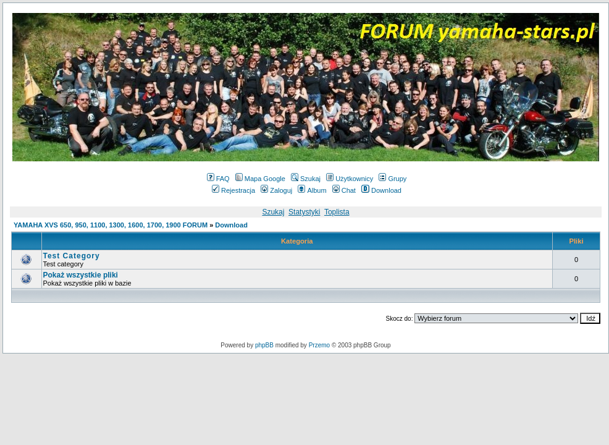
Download (381, 190)
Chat (344, 190)
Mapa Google (260, 178)
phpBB (264, 345)
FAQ (218, 178)
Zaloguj (276, 190)
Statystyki (304, 212)
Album (312, 190)
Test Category (71, 256)
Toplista (337, 212)
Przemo (319, 345)
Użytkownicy (349, 178)
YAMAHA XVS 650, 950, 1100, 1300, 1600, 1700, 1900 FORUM (111, 225)
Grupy (392, 178)
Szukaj (306, 178)
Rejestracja (233, 190)
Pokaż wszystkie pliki (80, 275)
